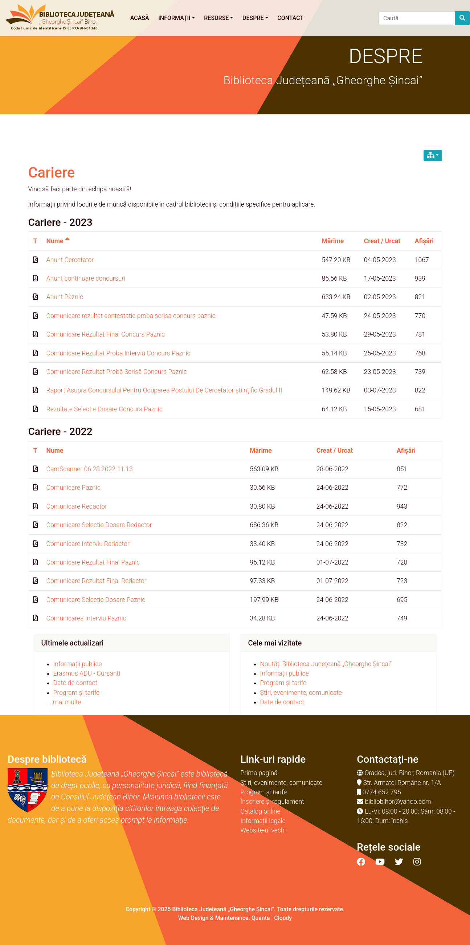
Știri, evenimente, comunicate (301, 692)
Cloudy (283, 918)
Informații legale (263, 820)
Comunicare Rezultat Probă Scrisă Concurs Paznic (116, 371)
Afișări (424, 241)
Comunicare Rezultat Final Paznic (93, 562)
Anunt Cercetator (70, 260)
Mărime (333, 241)
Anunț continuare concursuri (86, 278)
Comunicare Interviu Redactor (88, 543)
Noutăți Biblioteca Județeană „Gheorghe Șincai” (326, 664)
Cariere (51, 172)
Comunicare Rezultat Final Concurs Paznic (105, 334)
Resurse (218, 18)
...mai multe (65, 702)
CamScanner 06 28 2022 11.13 (89, 469)
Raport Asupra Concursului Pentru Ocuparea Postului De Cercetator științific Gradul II (164, 390)
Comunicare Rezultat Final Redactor (96, 580)
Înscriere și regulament (272, 801)
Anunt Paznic (64, 297)
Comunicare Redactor (76, 506)
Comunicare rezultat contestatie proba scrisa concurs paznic (131, 315)
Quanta (261, 918)
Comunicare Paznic (73, 487)
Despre (255, 18)
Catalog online (261, 811)
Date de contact (75, 683)
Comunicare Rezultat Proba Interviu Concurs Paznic (118, 353)
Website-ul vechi (263, 830)
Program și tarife (76, 692)
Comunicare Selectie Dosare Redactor (99, 525)
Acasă (139, 18)
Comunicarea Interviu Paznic (86, 618)
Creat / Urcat (382, 241)
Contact (290, 18)
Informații (176, 18)
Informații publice (77, 664)
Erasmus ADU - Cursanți (86, 673)
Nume (58, 241)
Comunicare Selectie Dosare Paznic (96, 599)
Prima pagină (259, 773)
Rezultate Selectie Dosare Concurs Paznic (104, 409)
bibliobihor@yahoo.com (398, 801)
